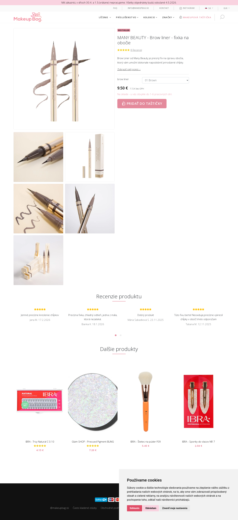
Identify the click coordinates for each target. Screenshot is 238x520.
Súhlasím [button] (134, 508)
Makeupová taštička (195, 17)
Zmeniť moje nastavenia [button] (174, 508)
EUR (226, 8)
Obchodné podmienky (113, 508)
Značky (168, 17)
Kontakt (164, 8)
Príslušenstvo (127, 17)
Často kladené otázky (85, 508)
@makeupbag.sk (59, 508)
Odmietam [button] (150, 508)
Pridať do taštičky (142, 103)
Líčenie (105, 17)
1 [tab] (116, 335)
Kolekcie (150, 17)
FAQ (115, 8)
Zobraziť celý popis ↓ (129, 69)
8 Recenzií (136, 50)
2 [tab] (120, 335)
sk (208, 8)
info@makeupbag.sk (138, 8)
